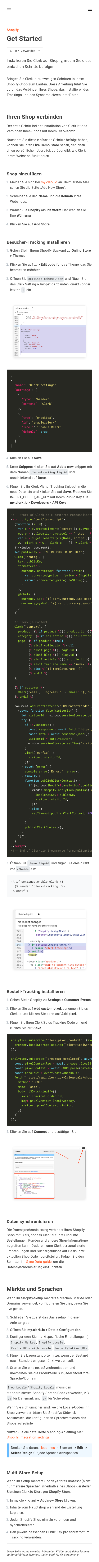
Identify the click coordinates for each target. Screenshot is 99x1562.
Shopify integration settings (28, 1437)
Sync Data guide (38, 1261)
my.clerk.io (49, 182)
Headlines (47, 1447)
